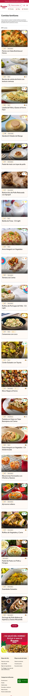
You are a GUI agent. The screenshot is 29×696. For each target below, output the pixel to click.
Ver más (14, 625)
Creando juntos (18, 663)
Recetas (11, 9)
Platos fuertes (4, 689)
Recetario (25, 9)
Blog (18, 9)
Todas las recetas (5, 661)
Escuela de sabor (18, 666)
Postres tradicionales (6, 691)
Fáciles (2, 682)
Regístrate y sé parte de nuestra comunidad (14, 1)
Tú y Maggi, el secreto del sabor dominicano (7, 669)
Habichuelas (4, 685)
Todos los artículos (19, 661)
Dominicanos (4, 680)
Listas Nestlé (4, 663)
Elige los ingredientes (6, 666)
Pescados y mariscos (6, 687)
